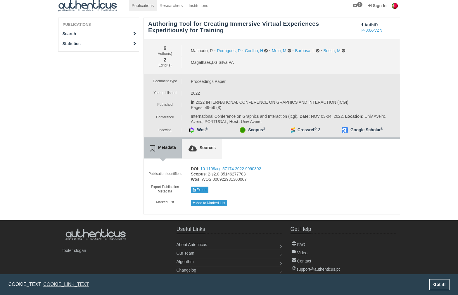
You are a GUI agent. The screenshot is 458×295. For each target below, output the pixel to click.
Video (299, 252)
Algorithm (185, 261)
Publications (143, 5)
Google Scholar (366, 129)
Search (99, 33)
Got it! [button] (439, 284)
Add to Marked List (209, 203)
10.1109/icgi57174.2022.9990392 (231, 168)
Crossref (307, 129)
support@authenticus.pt (316, 269)
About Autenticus (192, 244)
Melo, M (279, 50)
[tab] (163, 148)
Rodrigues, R (229, 50)
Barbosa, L (305, 50)
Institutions (198, 5)
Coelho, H (254, 50)
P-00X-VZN (372, 30)
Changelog (186, 270)
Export (200, 190)
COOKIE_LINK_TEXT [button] (66, 284)
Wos (202, 129)
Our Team (185, 253)
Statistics (99, 43)
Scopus (256, 129)
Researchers (171, 5)
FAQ (298, 244)
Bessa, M (331, 50)
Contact (301, 261)
